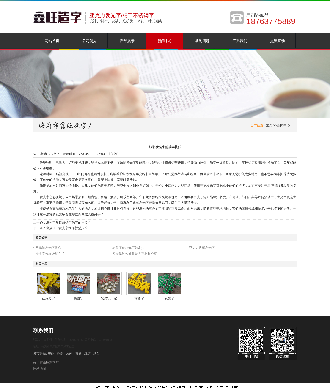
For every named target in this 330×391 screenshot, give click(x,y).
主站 (50, 353)
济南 (60, 353)
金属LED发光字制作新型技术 (67, 228)
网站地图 (39, 368)
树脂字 (139, 298)
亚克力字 (48, 298)
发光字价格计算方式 (50, 254)
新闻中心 (283, 125)
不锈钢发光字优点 (48, 248)
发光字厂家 (109, 298)
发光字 (169, 298)
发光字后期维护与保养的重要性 (68, 222)
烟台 (96, 353)
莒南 (69, 353)
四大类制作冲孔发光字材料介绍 (134, 254)
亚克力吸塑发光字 (202, 248)
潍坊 (87, 353)
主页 (269, 125)
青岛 (78, 353)
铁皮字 (78, 298)
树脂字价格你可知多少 (128, 248)
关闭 (114, 154)
